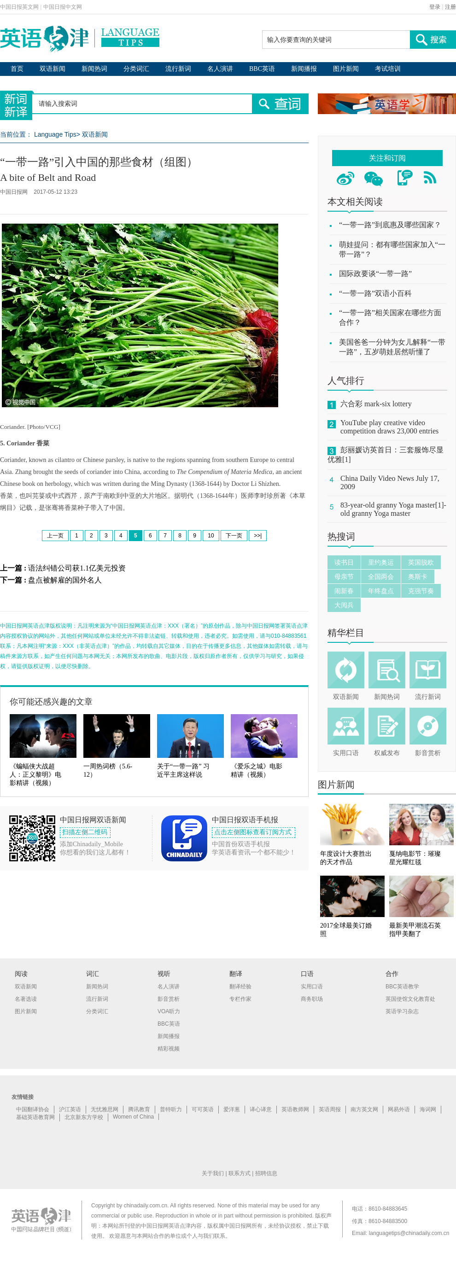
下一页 (234, 535)
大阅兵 (344, 605)
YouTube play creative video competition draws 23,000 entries (389, 427)
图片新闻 (346, 68)
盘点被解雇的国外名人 (65, 580)
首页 (17, 68)
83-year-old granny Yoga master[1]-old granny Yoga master (393, 509)
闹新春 (344, 590)
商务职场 (312, 999)
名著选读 (26, 999)
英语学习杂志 (402, 1011)
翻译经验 (240, 986)
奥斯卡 (417, 576)
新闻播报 (304, 68)
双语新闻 (52, 68)
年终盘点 (381, 590)
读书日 (344, 562)
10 (211, 535)
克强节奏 (421, 590)
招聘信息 (266, 1173)
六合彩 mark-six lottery (376, 404)
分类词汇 (136, 68)
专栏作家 (240, 999)
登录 (434, 7)
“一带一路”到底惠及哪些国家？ (390, 225)
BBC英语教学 (402, 986)
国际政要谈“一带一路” (375, 273)
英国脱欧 (421, 562)
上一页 (55, 535)
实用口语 (346, 753)
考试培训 (388, 68)
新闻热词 (94, 68)
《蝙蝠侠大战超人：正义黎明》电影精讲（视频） (35, 774)
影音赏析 (428, 753)
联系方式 (239, 1173)
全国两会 (381, 576)
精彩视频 (169, 1048)
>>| (258, 535)
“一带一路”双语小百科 (375, 293)
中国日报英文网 (19, 7)
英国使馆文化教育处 (410, 999)
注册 (450, 7)
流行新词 (178, 68)
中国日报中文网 (62, 7)
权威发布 (387, 753)
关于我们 (213, 1173)
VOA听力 (169, 1011)
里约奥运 (381, 562)
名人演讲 (220, 68)
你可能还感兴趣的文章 (51, 701)
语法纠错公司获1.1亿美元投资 (77, 568)
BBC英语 (262, 68)
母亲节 (344, 576)
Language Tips (55, 134)
